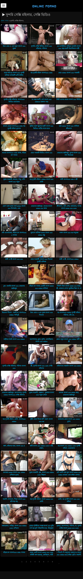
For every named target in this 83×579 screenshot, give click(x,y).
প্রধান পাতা (5, 21)
